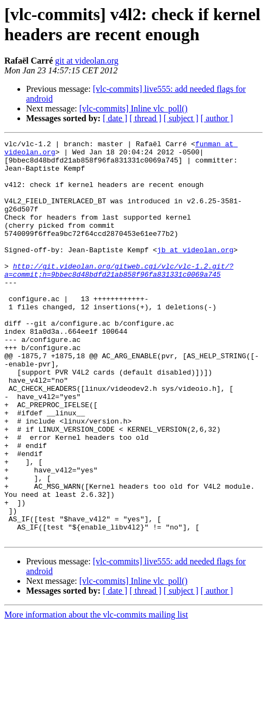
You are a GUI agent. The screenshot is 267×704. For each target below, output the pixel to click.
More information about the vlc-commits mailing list (96, 694)
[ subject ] (181, 118)
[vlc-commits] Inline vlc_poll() (133, 108)
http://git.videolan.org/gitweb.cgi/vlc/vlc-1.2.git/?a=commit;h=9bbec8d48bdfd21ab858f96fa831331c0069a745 (118, 297)
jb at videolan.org (195, 272)
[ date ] (115, 118)
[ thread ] (145, 118)
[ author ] (217, 118)
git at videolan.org (87, 60)
